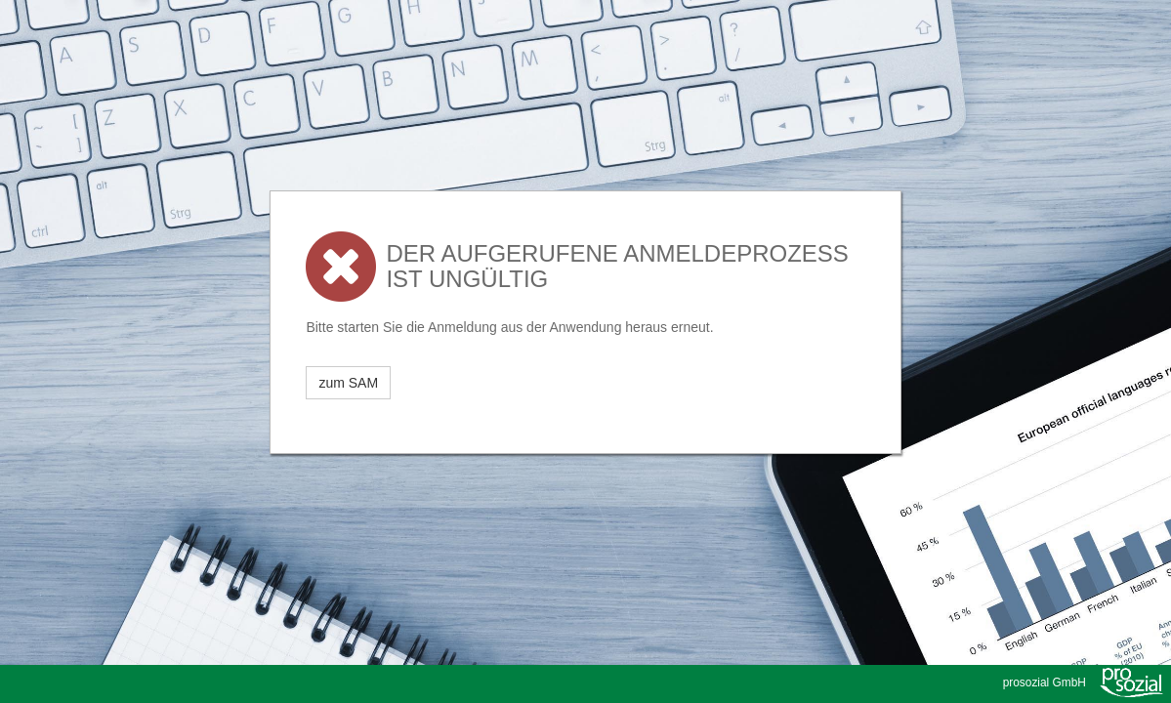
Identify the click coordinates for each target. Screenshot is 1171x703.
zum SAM (348, 383)
